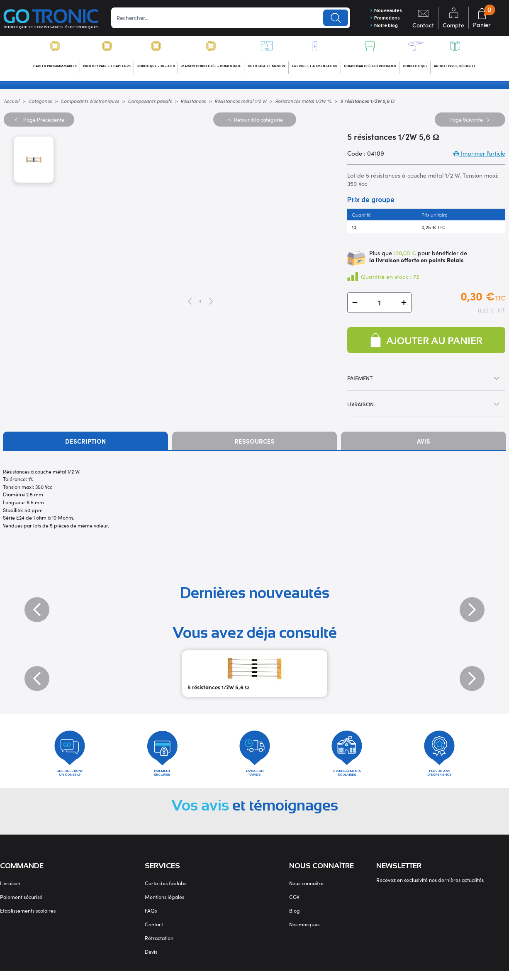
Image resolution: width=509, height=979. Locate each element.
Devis (151, 959)
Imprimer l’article (479, 156)
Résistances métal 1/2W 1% (303, 103)
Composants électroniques (90, 103)
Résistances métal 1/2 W (240, 103)
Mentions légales (164, 904)
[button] (355, 305)
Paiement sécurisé (21, 904)
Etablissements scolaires (28, 918)
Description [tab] (85, 443)
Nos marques (304, 932)
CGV (294, 904)
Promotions (382, 19)
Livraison (10, 891)
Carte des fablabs (165, 891)
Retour (254, 121)
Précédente (39, 121)
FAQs (151, 918)
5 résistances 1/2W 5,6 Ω (218, 690)
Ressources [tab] (254, 443)
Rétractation (159, 946)
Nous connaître (306, 891)
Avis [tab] (423, 443)
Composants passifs (150, 103)
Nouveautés (383, 10)
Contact (154, 932)
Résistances (193, 103)
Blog (294, 918)
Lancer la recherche (331, 18)
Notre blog (381, 26)
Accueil (11, 103)
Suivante (470, 121)
